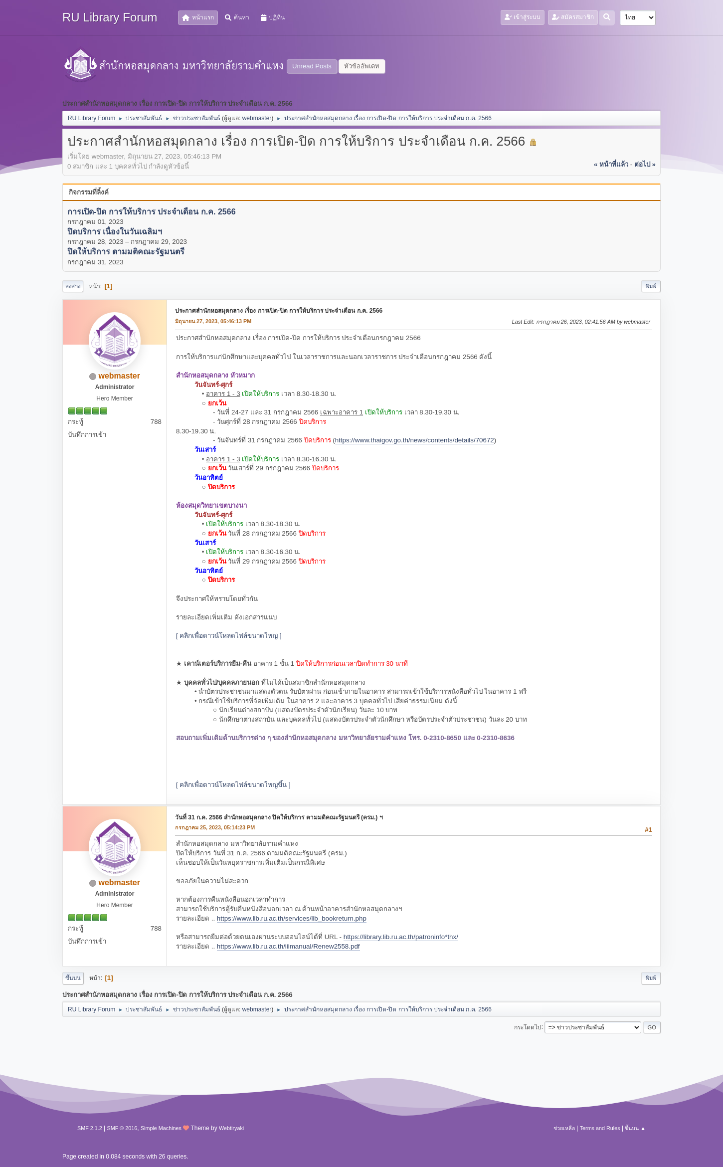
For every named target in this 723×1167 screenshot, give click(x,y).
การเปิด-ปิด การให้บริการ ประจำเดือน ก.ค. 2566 (151, 211)
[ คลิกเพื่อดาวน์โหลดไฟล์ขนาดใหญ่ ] (229, 635)
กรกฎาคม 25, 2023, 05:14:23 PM (215, 827)
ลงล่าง (72, 286)
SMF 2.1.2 (89, 1128)
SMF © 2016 (122, 1128)
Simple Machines (161, 1128)
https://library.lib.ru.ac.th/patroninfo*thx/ (401, 937)
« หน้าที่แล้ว (611, 164)
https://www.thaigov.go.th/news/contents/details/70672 (414, 440)
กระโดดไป (528, 1026)
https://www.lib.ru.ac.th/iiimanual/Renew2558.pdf (288, 946)
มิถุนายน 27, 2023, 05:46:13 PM (213, 321)
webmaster (257, 118)
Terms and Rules (600, 1128)
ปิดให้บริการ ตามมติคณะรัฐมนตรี (125, 252)
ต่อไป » (645, 164)
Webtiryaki (231, 1128)
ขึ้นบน (73, 978)
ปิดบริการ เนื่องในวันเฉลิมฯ (114, 231)
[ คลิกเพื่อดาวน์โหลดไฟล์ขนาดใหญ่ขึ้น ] (233, 784)
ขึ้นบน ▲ (635, 1128)
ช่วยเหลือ (564, 1128)
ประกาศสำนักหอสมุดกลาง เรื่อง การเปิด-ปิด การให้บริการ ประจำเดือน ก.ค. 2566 (278, 310)
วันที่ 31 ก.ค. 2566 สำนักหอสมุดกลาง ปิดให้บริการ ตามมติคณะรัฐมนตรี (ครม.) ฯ (279, 817)
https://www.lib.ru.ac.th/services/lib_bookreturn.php (291, 918)
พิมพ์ (651, 286)
